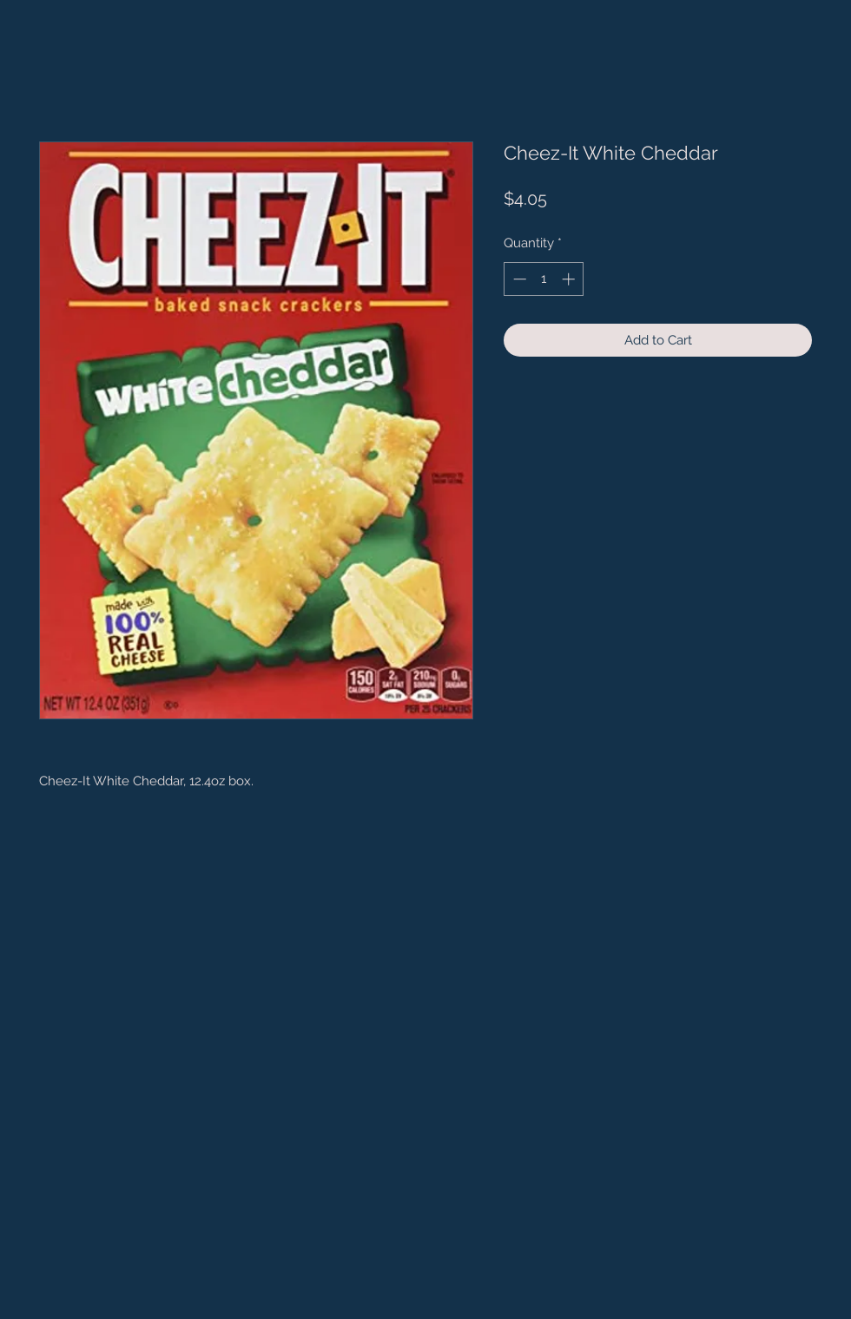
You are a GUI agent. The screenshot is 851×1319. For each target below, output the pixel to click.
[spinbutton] (544, 279)
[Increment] (570, 279)
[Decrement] (518, 279)
